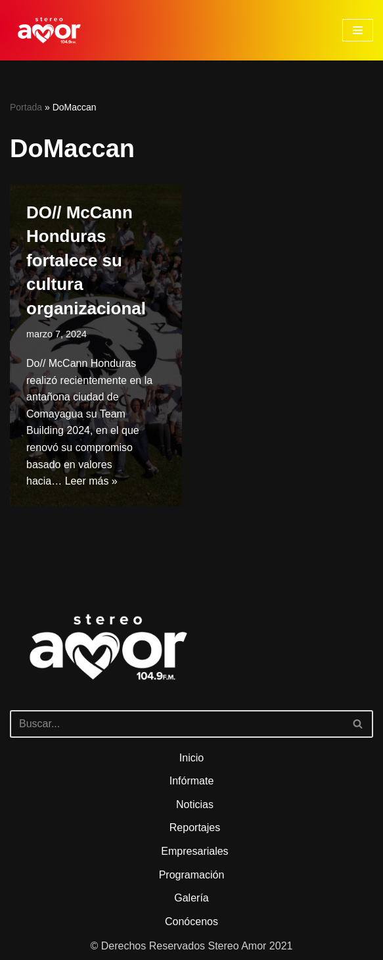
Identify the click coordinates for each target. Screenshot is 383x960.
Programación (192, 874)
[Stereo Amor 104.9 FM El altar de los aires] (49, 30)
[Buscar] (177, 724)
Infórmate (191, 780)
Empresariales (194, 851)
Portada (26, 107)
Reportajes (194, 827)
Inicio (191, 757)
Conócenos (191, 921)
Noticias (195, 804)
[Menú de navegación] (357, 30)
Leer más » (91, 481)
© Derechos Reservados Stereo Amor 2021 (192, 945)
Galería (191, 897)
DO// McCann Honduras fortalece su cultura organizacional (86, 260)
